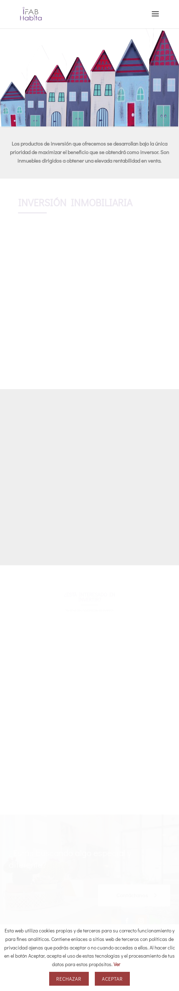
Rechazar (68, 978)
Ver (117, 964)
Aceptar (112, 978)
